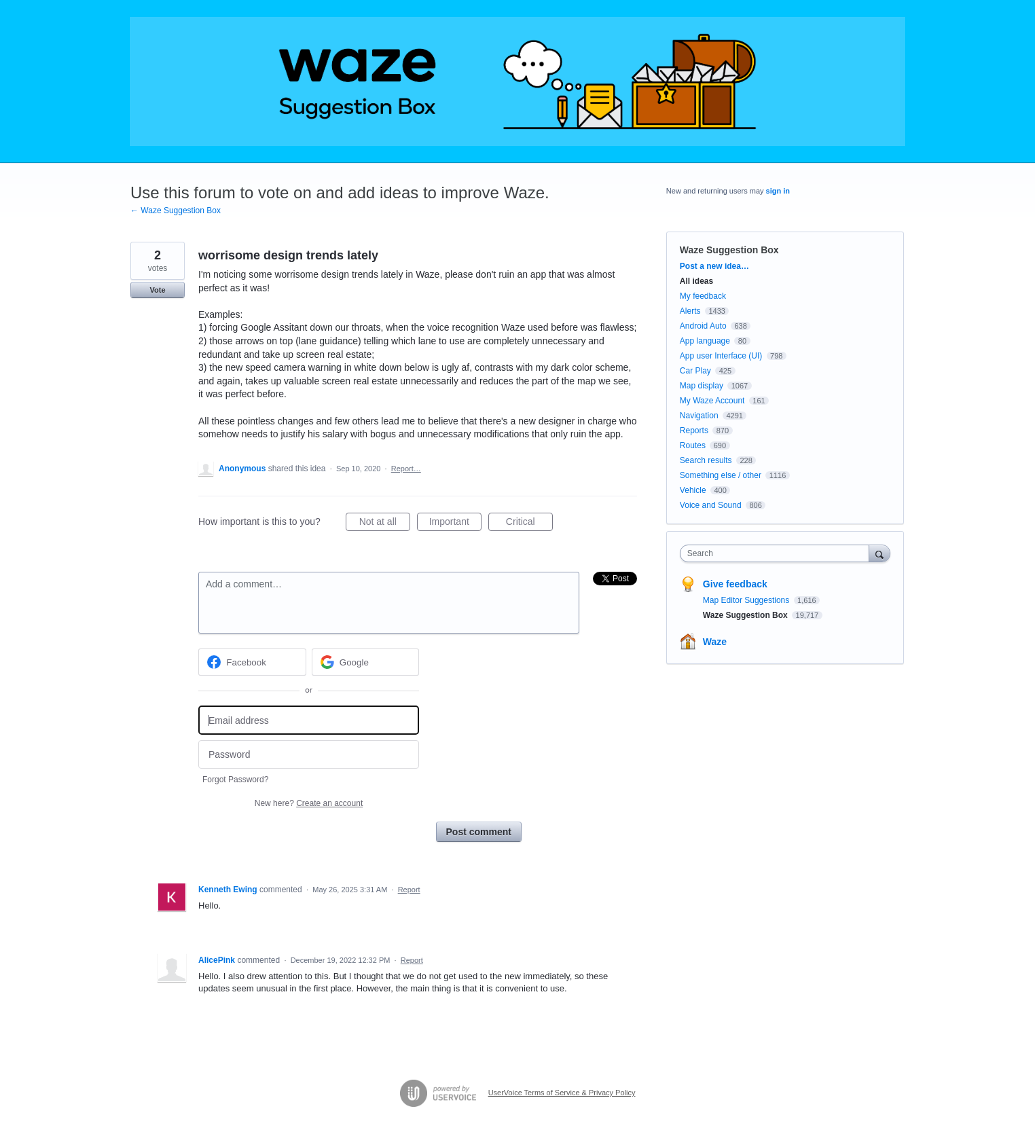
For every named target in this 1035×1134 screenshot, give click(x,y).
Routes (693, 445)
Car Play (695, 371)
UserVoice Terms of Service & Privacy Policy (562, 1093)
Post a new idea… (714, 266)
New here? (309, 803)
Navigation (699, 415)
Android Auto (703, 326)
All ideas (696, 281)
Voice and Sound (711, 505)
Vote (157, 290)
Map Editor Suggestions (747, 600)
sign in (778, 191)
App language (705, 341)
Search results (706, 460)
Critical (529, 523)
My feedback (703, 296)
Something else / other (720, 475)
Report (409, 889)
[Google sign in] (366, 662)
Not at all (384, 523)
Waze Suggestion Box (729, 249)
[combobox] (778, 553)
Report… (406, 468)
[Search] (879, 553)
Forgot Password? (235, 779)
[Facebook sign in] (252, 662)
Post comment (478, 831)
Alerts (690, 311)
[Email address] (308, 720)
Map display (701, 385)
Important (455, 523)
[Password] (308, 754)
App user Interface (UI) (721, 356)
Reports (694, 430)
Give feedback (735, 584)
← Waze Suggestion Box (175, 210)
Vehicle (693, 490)
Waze (715, 641)
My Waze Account (712, 400)
